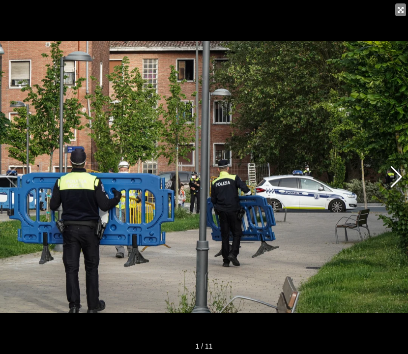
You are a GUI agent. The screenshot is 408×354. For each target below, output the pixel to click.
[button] (396, 177)
